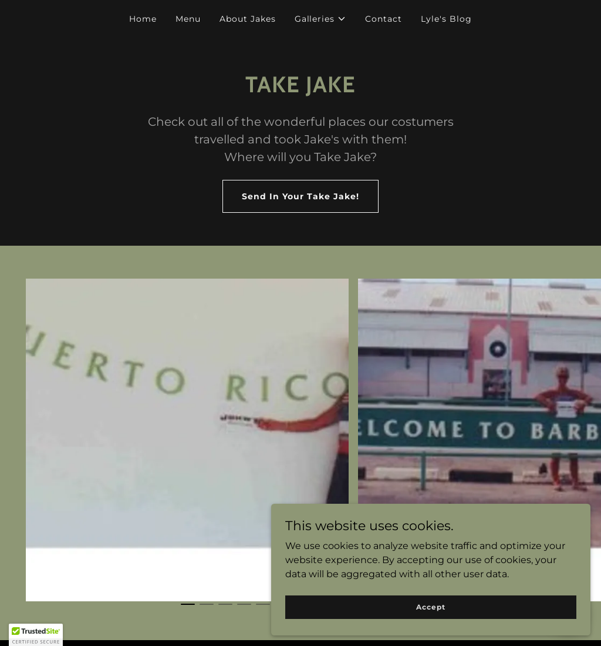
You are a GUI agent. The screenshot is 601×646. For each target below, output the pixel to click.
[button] (321, 19)
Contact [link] (383, 19)
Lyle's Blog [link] (446, 19)
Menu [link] (188, 19)
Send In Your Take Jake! (300, 196)
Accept (469, 604)
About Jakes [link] (248, 19)
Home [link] (143, 19)
